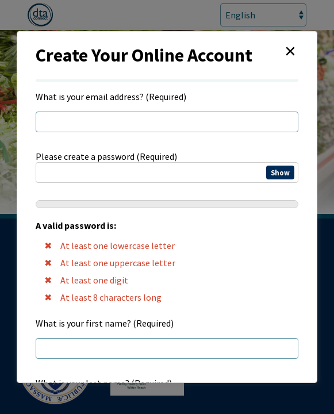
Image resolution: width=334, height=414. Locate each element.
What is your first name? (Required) (105, 323)
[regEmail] (167, 122)
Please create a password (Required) (167, 228)
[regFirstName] (167, 348)
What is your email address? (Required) (111, 96)
